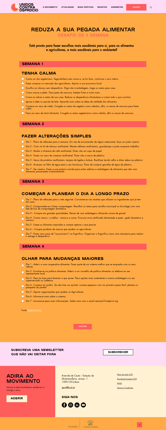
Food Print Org (34, 310)
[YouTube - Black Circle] (83, 405)
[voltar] (82, 326)
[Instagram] (70, 405)
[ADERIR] (136, 7)
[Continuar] (139, 424)
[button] (118, 352)
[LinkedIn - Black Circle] (76, 405)
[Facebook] (64, 405)
